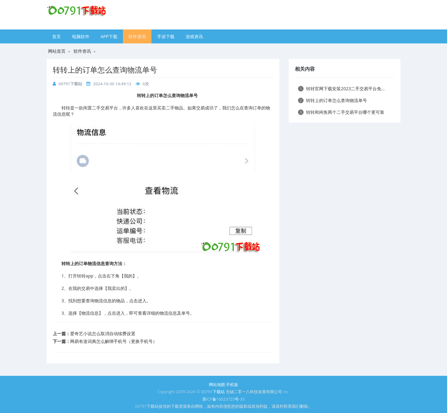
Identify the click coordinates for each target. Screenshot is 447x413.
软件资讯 (137, 36)
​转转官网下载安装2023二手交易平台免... (341, 88)
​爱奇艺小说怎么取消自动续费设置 (102, 333)
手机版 (232, 384)
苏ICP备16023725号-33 (223, 399)
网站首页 (56, 51)
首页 (56, 36)
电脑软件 (80, 36)
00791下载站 (70, 84)
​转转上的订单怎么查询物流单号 (105, 69)
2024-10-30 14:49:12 (112, 84)
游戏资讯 (194, 36)
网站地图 (217, 384)
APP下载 (109, 36)
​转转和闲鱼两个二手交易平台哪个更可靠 (341, 112)
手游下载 (165, 36)
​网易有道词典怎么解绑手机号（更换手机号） (113, 341)
